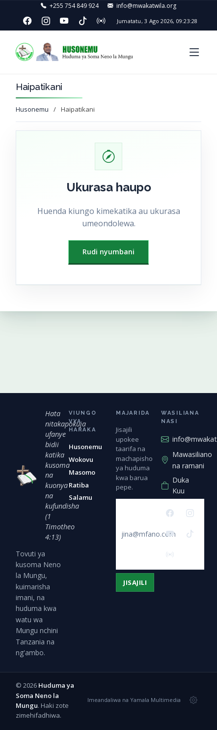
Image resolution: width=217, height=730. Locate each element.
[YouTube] (64, 21)
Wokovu (81, 459)
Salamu (80, 497)
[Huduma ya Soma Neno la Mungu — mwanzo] (26, 476)
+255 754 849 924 (74, 5)
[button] (194, 52)
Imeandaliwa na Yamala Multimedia (134, 699)
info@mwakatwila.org (146, 5)
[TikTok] (82, 21)
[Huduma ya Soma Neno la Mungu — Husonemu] (76, 52)
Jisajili (135, 582)
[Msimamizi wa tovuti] (193, 700)
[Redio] (101, 21)
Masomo (82, 472)
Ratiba (79, 485)
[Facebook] (27, 21)
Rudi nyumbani (108, 251)
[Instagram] (46, 21)
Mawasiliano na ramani (186, 460)
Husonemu (32, 109)
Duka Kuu (175, 485)
